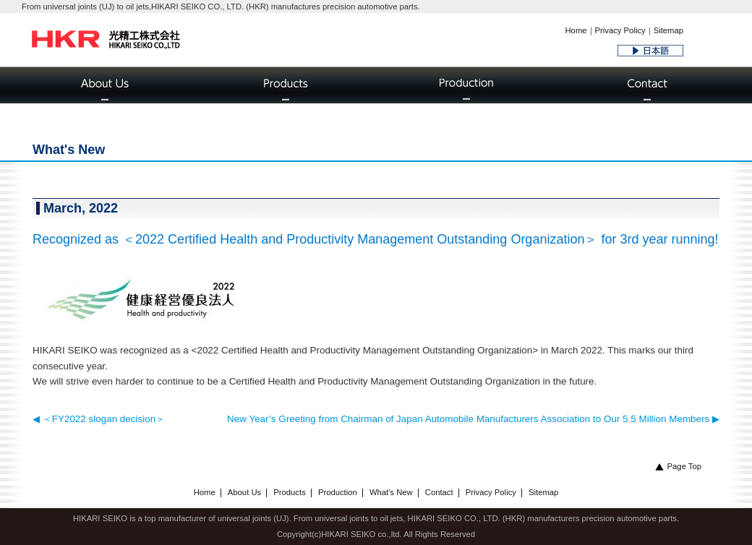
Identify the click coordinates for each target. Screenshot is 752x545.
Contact (439, 492)
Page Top (678, 466)
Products (289, 492)
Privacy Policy (620, 30)
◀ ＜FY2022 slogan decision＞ (99, 418)
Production (337, 492)
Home (575, 30)
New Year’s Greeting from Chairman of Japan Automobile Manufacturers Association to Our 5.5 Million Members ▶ (473, 418)
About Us (244, 492)
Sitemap (668, 30)
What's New (391, 492)
